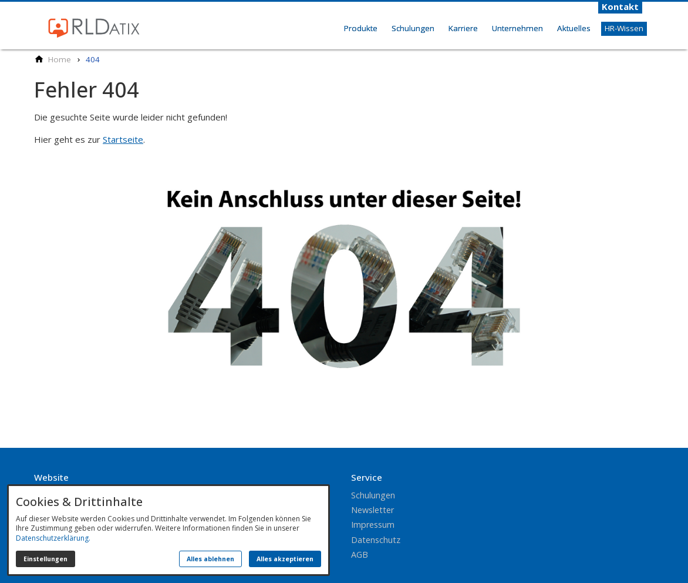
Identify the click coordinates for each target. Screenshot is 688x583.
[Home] (59, 59)
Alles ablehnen (210, 559)
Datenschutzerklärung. (53, 538)
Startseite (123, 139)
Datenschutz (375, 539)
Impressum (372, 524)
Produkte (360, 28)
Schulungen (413, 28)
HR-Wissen (624, 28)
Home (324, 41)
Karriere (463, 28)
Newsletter (372, 509)
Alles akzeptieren (285, 559)
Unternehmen (517, 28)
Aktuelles (574, 28)
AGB (359, 554)
